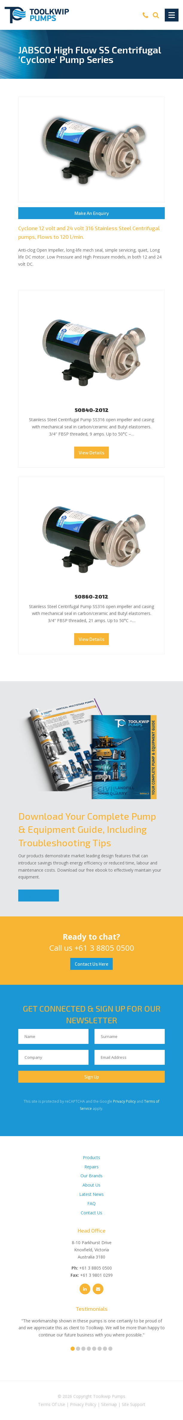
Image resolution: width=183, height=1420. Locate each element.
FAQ (91, 1203)
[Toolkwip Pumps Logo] (36, 15)
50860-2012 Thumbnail (91, 537)
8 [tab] (110, 1349)
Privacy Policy (124, 1101)
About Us (91, 1185)
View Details (91, 452)
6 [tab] (99, 1349)
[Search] (156, 15)
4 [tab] (89, 1349)
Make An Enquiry (91, 213)
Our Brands (91, 1176)
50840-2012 (92, 410)
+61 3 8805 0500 (104, 947)
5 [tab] (94, 1349)
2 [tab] (78, 1349)
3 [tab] (83, 1349)
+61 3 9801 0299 (96, 1275)
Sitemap (109, 1404)
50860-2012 (91, 596)
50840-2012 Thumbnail (91, 350)
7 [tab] (105, 1349)
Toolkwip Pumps (109, 1396)
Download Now (38, 895)
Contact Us (91, 1213)
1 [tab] (73, 1349)
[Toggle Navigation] (172, 15)
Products (91, 1157)
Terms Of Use (51, 1404)
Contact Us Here (91, 964)
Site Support (133, 1404)
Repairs (91, 1167)
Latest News (91, 1194)
